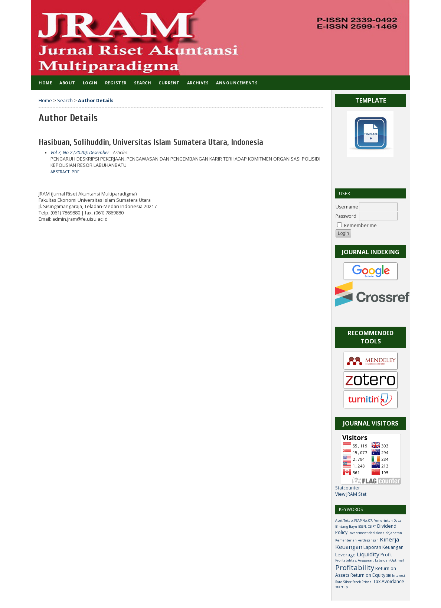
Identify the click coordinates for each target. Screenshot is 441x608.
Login (90, 82)
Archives (198, 82)
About (67, 82)
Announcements (237, 82)
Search (142, 82)
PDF (75, 171)
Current (169, 82)
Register (116, 82)
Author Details (96, 100)
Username (347, 207)
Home (45, 82)
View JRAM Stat (350, 494)
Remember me (360, 225)
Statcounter (347, 488)
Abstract (59, 171)
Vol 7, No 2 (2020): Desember (79, 152)
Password (346, 216)
